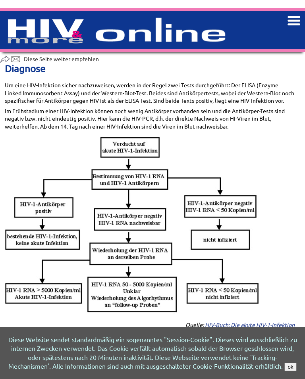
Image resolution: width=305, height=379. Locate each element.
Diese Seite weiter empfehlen (49, 58)
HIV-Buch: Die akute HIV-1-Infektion (250, 324)
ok (290, 367)
